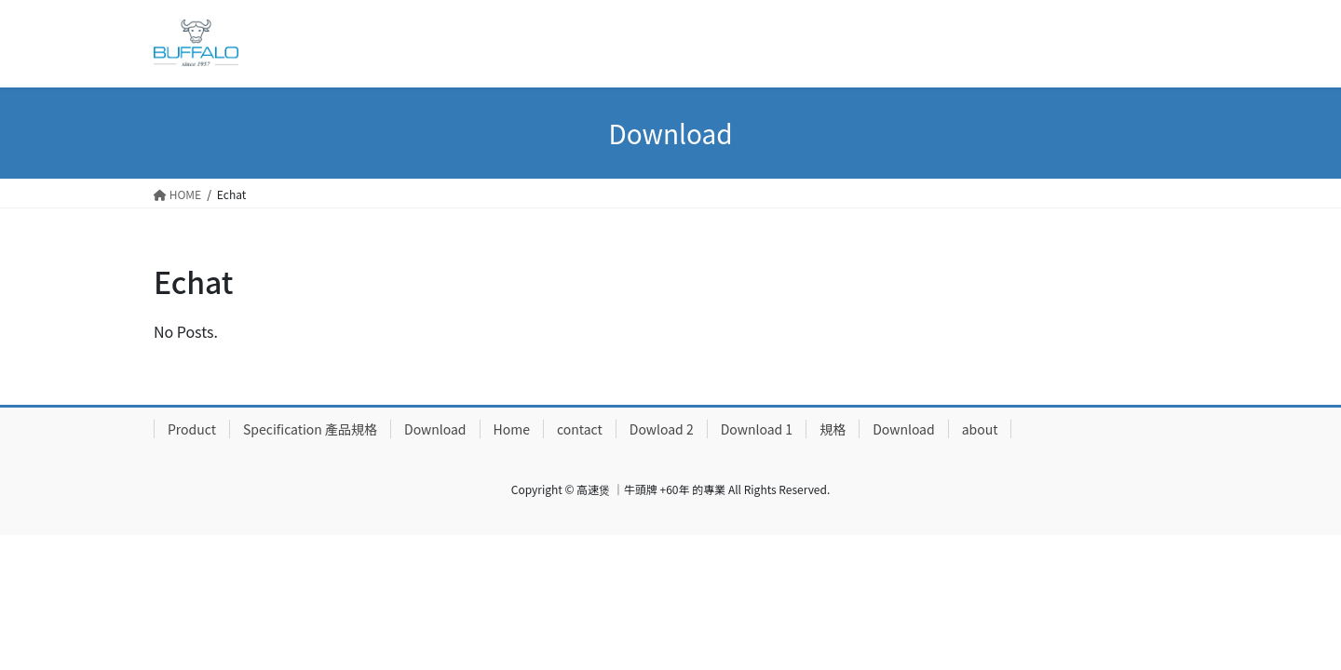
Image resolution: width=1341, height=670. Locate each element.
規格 (833, 429)
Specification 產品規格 (310, 429)
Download (435, 429)
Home (512, 429)
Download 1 (756, 429)
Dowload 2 (662, 429)
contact (580, 429)
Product (192, 429)
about (980, 429)
